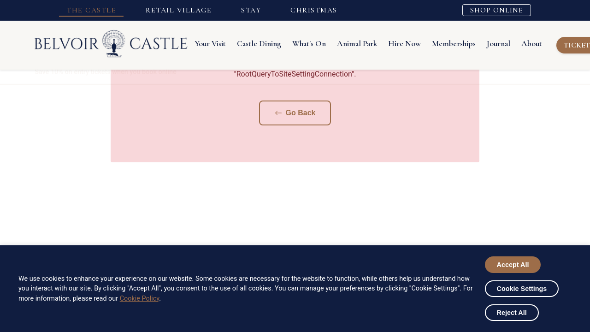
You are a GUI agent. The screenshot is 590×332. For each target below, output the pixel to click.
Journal (498, 43)
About (531, 43)
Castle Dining (259, 43)
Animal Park (357, 43)
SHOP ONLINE (496, 10)
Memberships (454, 43)
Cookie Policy (139, 298)
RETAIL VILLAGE (179, 10)
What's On (309, 43)
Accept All (513, 264)
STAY (251, 10)
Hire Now (404, 43)
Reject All (512, 312)
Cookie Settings (522, 288)
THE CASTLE (91, 10)
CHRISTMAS (313, 10)
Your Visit (210, 43)
